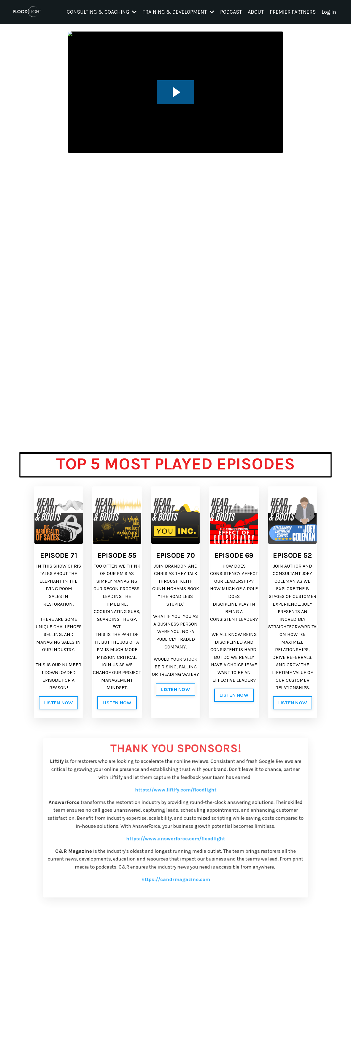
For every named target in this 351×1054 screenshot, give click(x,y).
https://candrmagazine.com (175, 881)
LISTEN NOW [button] (58, 703)
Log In (329, 12)
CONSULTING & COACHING (102, 12)
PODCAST (231, 12)
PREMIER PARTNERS (293, 12)
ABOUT (256, 12)
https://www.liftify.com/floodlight (175, 809)
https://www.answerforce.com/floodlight (175, 848)
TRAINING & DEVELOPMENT (178, 12)
